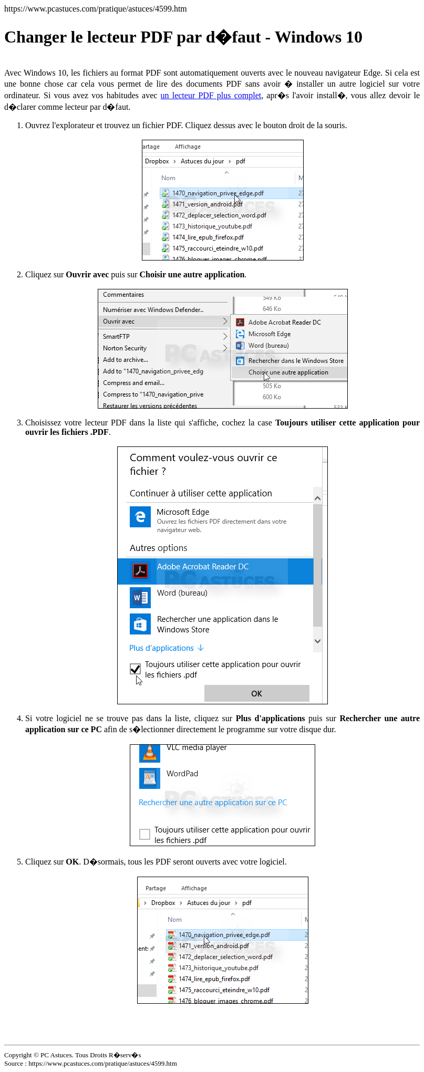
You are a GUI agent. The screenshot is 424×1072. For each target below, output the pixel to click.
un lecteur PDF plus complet (211, 95)
